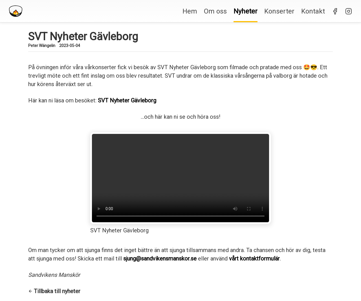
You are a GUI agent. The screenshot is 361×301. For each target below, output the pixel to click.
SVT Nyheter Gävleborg (127, 100)
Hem (189, 11)
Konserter (279, 11)
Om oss (215, 11)
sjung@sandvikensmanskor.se (160, 258)
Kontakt (313, 11)
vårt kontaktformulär (254, 258)
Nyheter (245, 11)
